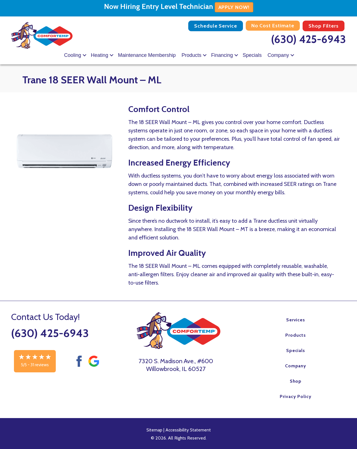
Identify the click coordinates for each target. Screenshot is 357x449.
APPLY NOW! (234, 7)
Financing (222, 55)
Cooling (72, 55)
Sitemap (154, 430)
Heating (99, 55)
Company (278, 55)
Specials (252, 55)
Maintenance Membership (147, 55)
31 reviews (39, 364)
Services (295, 319)
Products (191, 55)
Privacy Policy (296, 396)
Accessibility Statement (188, 430)
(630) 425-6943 (308, 39)
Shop (296, 381)
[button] (84, 55)
